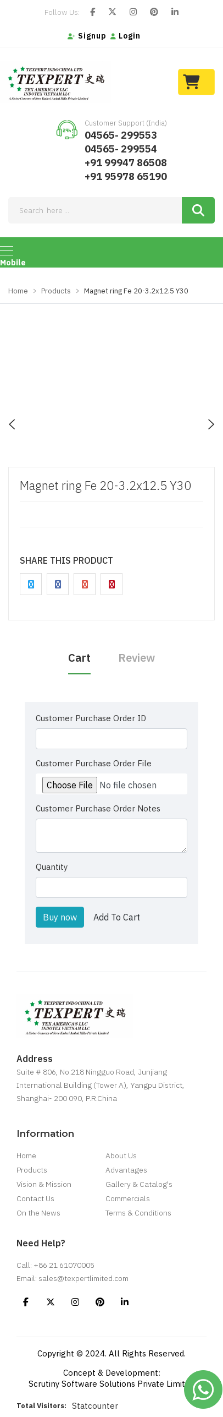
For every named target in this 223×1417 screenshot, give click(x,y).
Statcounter (95, 1405)
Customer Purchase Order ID (91, 718)
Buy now (60, 917)
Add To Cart (116, 917)
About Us (121, 1155)
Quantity (52, 867)
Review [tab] (136, 657)
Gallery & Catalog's (138, 1184)
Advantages (126, 1170)
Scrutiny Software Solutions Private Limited (111, 1383)
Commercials (127, 1198)
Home (18, 291)
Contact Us (35, 1198)
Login (125, 36)
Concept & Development (110, 1372)
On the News (38, 1213)
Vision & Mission (43, 1184)
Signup (87, 36)
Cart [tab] (79, 657)
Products (56, 291)
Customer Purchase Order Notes (98, 808)
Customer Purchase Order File (94, 763)
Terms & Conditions (138, 1213)
